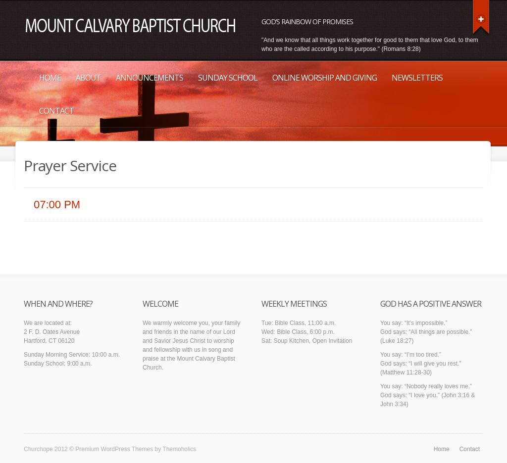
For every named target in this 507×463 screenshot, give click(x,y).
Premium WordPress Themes (114, 449)
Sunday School (227, 77)
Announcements (149, 77)
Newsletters (417, 77)
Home (50, 77)
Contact (56, 110)
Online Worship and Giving (324, 77)
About (88, 77)
